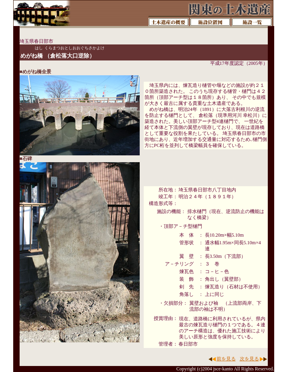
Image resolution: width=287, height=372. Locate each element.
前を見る (226, 359)
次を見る (249, 359)
